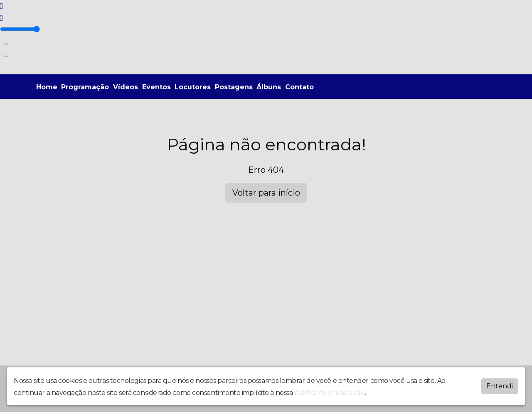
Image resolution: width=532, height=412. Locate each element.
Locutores (193, 87)
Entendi (499, 386)
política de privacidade (329, 393)
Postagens (234, 87)
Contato (299, 87)
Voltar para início (266, 193)
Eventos (156, 87)
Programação (85, 87)
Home (46, 87)
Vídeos (125, 87)
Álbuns (268, 87)
